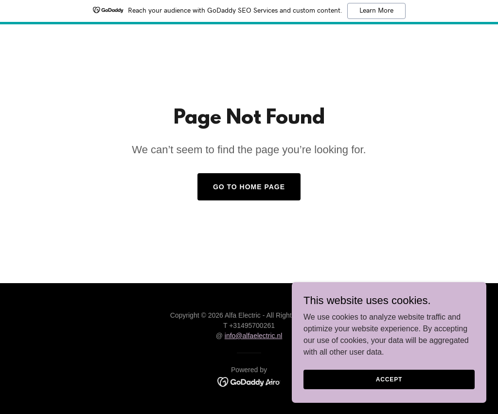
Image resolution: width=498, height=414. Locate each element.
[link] (249, 381)
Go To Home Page (249, 187)
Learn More (376, 10)
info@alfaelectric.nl (254, 336)
